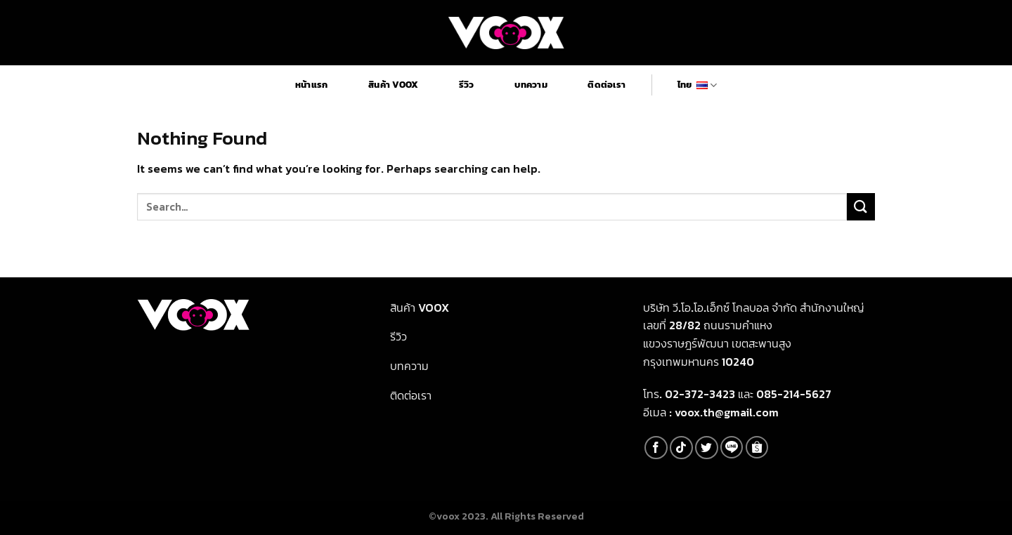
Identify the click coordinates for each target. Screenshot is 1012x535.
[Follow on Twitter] (706, 447)
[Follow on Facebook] (656, 447)
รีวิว (466, 84)
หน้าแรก (311, 84)
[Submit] (861, 206)
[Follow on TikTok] (681, 447)
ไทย (697, 85)
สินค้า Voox (393, 84)
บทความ (530, 84)
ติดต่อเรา (606, 84)
